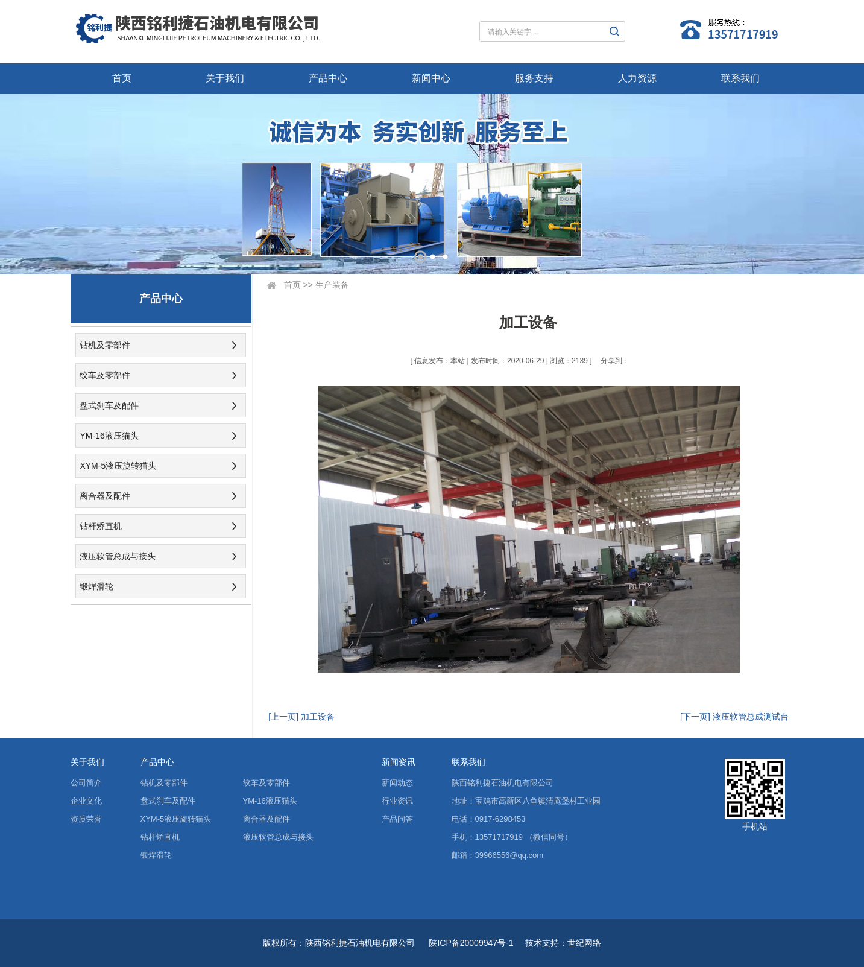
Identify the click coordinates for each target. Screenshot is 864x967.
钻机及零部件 (105, 345)
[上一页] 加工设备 (301, 716)
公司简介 (86, 782)
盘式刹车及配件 (109, 405)
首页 (121, 78)
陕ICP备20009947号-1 (471, 943)
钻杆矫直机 (101, 526)
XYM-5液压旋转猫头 (118, 466)
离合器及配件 (105, 496)
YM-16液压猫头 (109, 435)
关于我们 (225, 78)
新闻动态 (397, 782)
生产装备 (332, 285)
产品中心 (328, 78)
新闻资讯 (398, 762)
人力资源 (637, 78)
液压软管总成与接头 (118, 556)
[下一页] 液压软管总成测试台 (734, 716)
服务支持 (534, 78)
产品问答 (397, 818)
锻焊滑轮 (96, 586)
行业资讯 (397, 800)
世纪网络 (584, 943)
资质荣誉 (86, 818)
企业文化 (86, 800)
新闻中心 (431, 78)
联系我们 (740, 78)
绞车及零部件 (105, 375)
